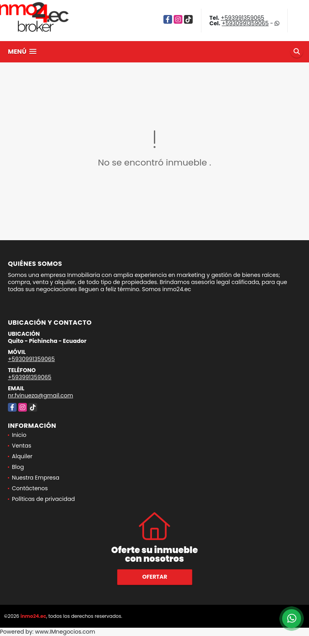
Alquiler (22, 456)
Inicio (19, 435)
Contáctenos (30, 488)
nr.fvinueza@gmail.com (40, 395)
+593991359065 (242, 18)
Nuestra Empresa (35, 478)
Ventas (21, 446)
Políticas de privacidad (43, 499)
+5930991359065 (245, 23)
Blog (18, 467)
